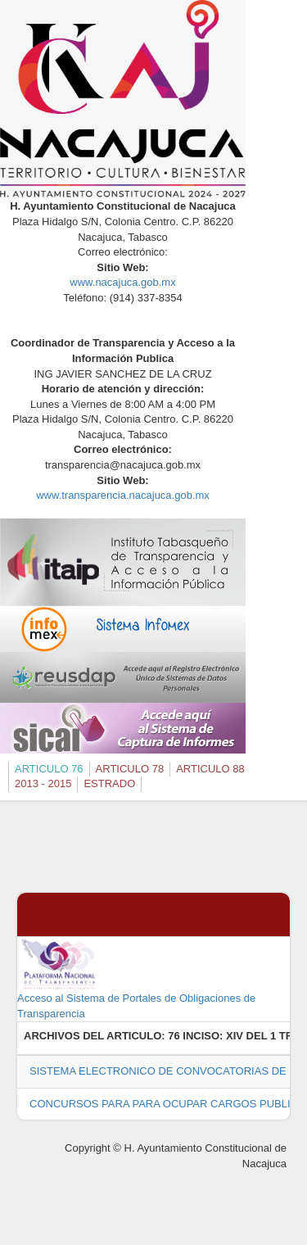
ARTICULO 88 (210, 769)
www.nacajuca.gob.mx (122, 282)
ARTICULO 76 (49, 769)
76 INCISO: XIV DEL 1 (222, 1036)
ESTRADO (109, 783)
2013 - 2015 (43, 783)
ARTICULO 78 (130, 769)
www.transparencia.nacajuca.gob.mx (123, 495)
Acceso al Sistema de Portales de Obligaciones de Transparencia (136, 978)
